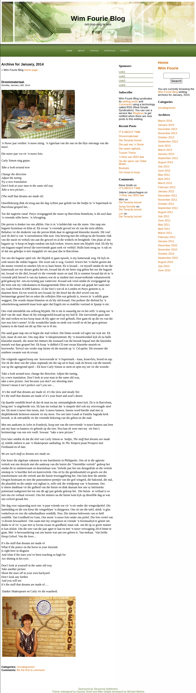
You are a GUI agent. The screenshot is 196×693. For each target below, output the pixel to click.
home (69, 50)
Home (163, 62)
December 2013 (167, 129)
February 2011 (167, 237)
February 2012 (167, 187)
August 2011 (165, 212)
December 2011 (167, 195)
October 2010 (166, 253)
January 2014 (166, 124)
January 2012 (166, 191)
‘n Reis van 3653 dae (131, 156)
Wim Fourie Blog (98, 18)
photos (94, 50)
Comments (125, 104)
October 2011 (166, 203)
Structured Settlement (106, 689)
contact (125, 50)
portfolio (109, 50)
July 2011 (164, 216)
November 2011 (167, 199)
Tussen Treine (127, 152)
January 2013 (166, 153)
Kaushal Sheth (84, 691)
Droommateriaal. (13, 82)
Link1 (122, 71)
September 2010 (168, 257)
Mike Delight (104, 691)
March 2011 (165, 232)
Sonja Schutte (127, 206)
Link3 (122, 80)
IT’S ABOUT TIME (130, 131)
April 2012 (164, 178)
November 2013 (167, 133)
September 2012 (168, 158)
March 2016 (165, 120)
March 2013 (165, 149)
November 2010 (167, 249)
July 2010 (164, 266)
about (81, 50)
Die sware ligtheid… (131, 148)
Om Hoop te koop (129, 172)
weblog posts (130, 101)
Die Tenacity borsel (130, 140)
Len (121, 213)
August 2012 (165, 162)
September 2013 (168, 141)
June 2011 (164, 220)
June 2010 (164, 270)
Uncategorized (166, 107)
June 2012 (164, 170)
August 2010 (165, 261)
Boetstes (124, 168)
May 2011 (164, 224)
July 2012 (164, 166)
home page (31, 69)
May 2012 (164, 174)
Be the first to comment (31, 670)
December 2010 (167, 245)
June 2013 (164, 145)
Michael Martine (136, 691)
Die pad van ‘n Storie (131, 144)
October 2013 (166, 137)
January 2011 (166, 241)
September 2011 (168, 207)
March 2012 (165, 183)
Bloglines (138, 113)
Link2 (122, 76)
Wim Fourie (168, 68)
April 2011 (164, 228)
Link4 (122, 85)
